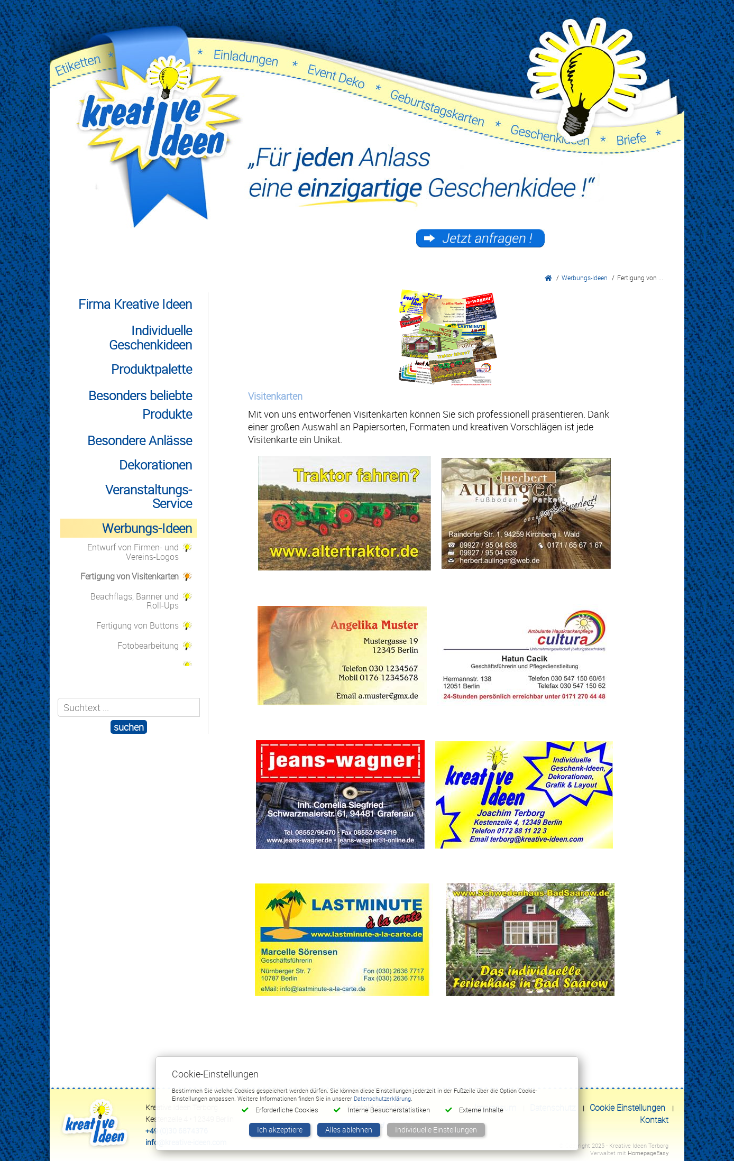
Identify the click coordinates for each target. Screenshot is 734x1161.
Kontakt (654, 1120)
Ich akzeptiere (279, 1130)
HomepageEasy (648, 1153)
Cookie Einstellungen (627, 1107)
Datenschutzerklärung (382, 1098)
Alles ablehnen (348, 1130)
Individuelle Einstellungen (436, 1130)
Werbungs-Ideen (585, 277)
